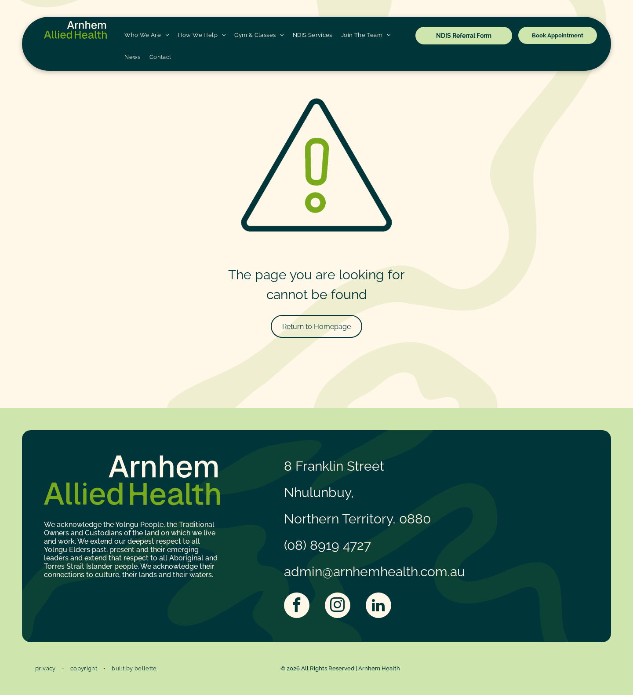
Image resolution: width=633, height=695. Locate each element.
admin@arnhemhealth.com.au (374, 571)
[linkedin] (378, 606)
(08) (295, 545)
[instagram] (337, 606)
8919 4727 (340, 545)
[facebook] (296, 606)
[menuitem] (146, 35)
